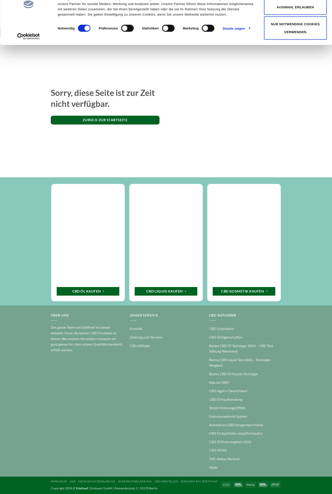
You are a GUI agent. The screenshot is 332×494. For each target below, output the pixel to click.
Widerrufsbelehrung (135, 481)
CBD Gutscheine (221, 328)
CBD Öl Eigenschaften (226, 337)
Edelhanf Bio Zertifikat (199, 481)
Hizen (213, 467)
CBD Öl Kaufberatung (225, 399)
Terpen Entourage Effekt (227, 408)
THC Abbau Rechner (224, 459)
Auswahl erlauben (295, 30)
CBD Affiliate (140, 346)
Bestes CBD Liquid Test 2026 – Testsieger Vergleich (240, 363)
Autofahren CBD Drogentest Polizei (236, 425)
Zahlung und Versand (146, 337)
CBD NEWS (218, 450)
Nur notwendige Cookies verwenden (295, 51)
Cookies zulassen (295, 13)
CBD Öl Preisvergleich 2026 (230, 442)
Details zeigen (234, 51)
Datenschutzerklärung (97, 481)
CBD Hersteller (166, 481)
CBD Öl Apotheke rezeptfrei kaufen (236, 433)
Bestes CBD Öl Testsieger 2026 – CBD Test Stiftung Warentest (241, 348)
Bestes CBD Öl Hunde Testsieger (233, 374)
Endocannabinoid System (228, 416)
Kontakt (136, 328)
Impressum (59, 481)
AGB (73, 481)
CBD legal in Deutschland (228, 391)
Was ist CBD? (219, 382)
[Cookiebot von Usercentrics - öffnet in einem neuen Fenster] (28, 59)
